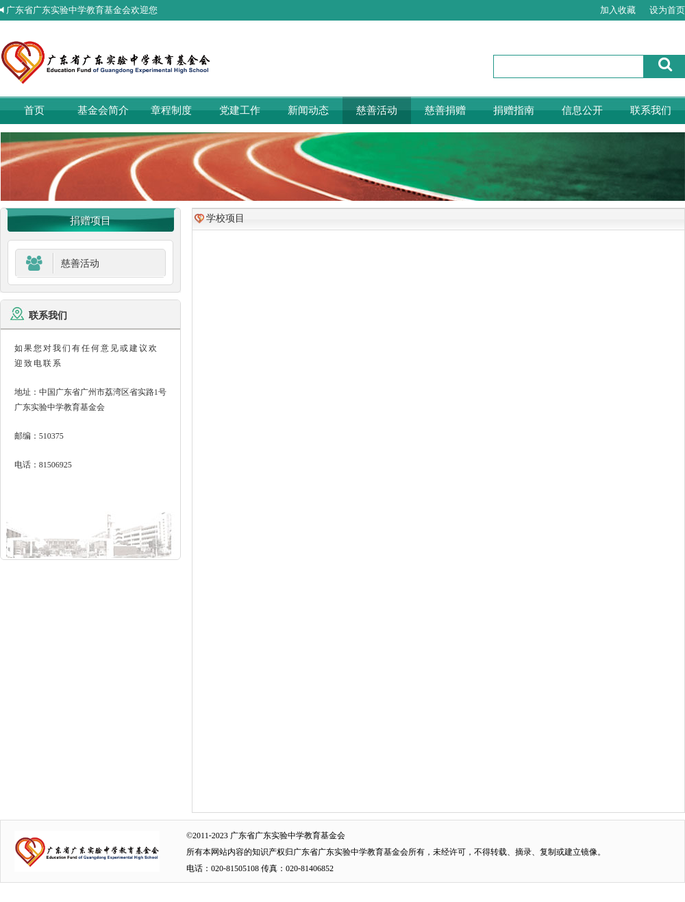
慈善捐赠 (445, 110)
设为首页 (667, 10)
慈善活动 (376, 110)
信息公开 (582, 110)
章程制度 (171, 110)
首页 (34, 110)
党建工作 (239, 110)
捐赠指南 (513, 110)
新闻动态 (308, 110)
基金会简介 (103, 110)
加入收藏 (618, 10)
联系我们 (650, 110)
